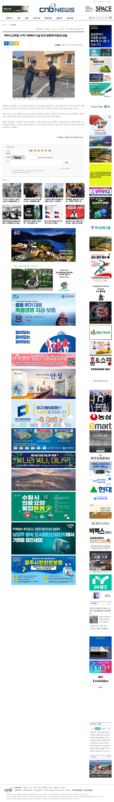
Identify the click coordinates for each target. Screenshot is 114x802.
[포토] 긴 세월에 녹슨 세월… (100, 776)
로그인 (96, 1)
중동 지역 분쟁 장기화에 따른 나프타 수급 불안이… (105, 619)
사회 (39, 787)
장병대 (63, 45)
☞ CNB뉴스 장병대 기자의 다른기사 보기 (70, 137)
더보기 (109, 603)
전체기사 (26, 787)
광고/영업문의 (38, 790)
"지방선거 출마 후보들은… (99, 628)
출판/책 (56, 787)
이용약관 (67, 790)
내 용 (7, 161)
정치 (31, 787)
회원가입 (101, 1)
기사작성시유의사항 (49, 790)
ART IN (51, 787)
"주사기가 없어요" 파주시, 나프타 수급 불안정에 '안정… (11, 201)
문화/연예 (44, 787)
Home (4, 25)
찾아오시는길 (60, 790)
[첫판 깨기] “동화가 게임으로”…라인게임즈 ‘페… (32, 222)
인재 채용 (62, 787)
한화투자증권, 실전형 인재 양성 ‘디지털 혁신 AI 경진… (11, 222)
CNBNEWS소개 (27, 790)
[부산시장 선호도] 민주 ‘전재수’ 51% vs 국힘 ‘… (53, 222)
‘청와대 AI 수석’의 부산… (99, 626)
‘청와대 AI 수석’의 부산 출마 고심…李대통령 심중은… (32, 201)
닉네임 (8, 150)
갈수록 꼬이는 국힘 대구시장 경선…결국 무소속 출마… (75, 223)
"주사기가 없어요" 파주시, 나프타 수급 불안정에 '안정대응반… (100, 610)
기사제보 (108, 1)
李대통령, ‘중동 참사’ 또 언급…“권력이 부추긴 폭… (74, 200)
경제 (35, 787)
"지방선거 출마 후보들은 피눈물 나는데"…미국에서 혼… (54, 201)
